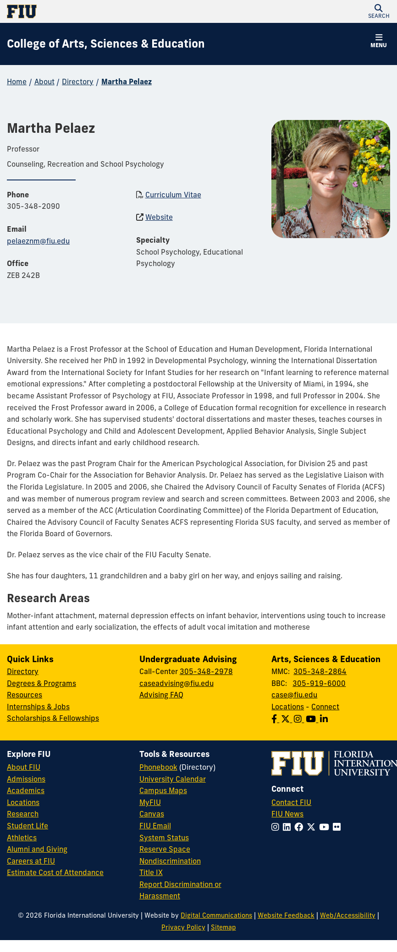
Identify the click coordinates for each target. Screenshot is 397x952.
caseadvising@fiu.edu (176, 683)
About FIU (23, 767)
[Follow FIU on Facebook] (300, 827)
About (44, 81)
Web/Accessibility (347, 915)
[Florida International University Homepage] (102, 11)
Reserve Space (164, 849)
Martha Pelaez (126, 81)
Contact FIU (291, 802)
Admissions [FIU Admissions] (26, 778)
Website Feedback (286, 915)
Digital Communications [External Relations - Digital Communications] (216, 915)
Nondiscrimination (170, 860)
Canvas (151, 813)
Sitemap (223, 927)
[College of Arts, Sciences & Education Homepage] (106, 44)
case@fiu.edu (294, 694)
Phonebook (158, 767)
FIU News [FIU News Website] (287, 813)
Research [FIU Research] (23, 813)
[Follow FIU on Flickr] (338, 827)
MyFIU (150, 802)
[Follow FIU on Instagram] (277, 827)
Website (159, 217)
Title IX (151, 872)
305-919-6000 (319, 683)
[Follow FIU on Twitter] (313, 827)
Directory (78, 81)
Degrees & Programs (41, 683)
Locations (287, 706)
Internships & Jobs (38, 706)
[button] (378, 11)
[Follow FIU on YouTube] (326, 827)
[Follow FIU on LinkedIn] (288, 827)
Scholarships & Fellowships (53, 718)
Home (17, 81)
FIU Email (155, 825)
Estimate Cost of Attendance (55, 872)
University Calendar (172, 778)
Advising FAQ (161, 694)
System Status (164, 837)
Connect (325, 706)
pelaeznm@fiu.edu (38, 240)
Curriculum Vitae (173, 194)
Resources (24, 694)
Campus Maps (163, 790)
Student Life (27, 825)
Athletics (22, 837)
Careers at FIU (31, 860)
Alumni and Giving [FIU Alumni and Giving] (37, 849)
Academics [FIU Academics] (25, 790)
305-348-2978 (206, 671)
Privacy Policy (183, 927)
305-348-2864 (320, 671)
